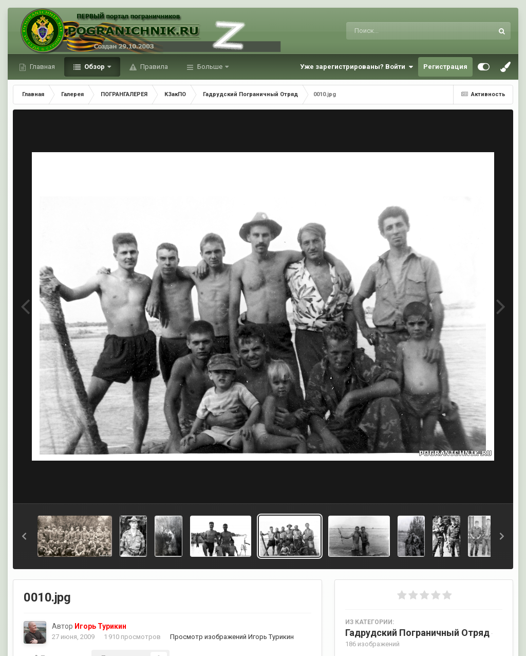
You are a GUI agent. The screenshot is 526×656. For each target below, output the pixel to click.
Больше (210, 66)
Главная (41, 66)
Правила (153, 66)
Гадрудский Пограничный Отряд (417, 632)
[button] (24, 536)
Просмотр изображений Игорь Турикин (232, 637)
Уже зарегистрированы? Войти (356, 67)
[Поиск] (400, 31)
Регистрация (445, 66)
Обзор (94, 66)
